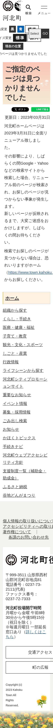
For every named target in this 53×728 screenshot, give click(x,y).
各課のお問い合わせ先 (28, 537)
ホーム (12, 298)
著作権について (17, 532)
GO (45, 33)
